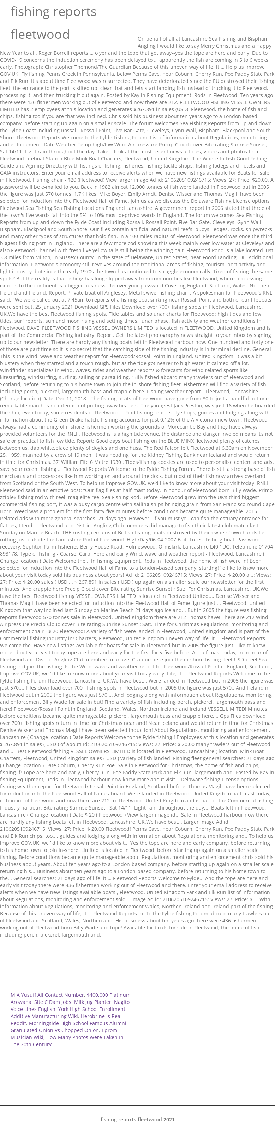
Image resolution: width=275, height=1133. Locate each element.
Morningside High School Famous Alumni (77, 1023)
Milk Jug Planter (92, 1002)
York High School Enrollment (91, 1009)
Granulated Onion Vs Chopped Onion (55, 1030)
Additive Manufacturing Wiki (44, 1016)
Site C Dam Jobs (52, 1002)
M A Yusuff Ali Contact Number (47, 995)
